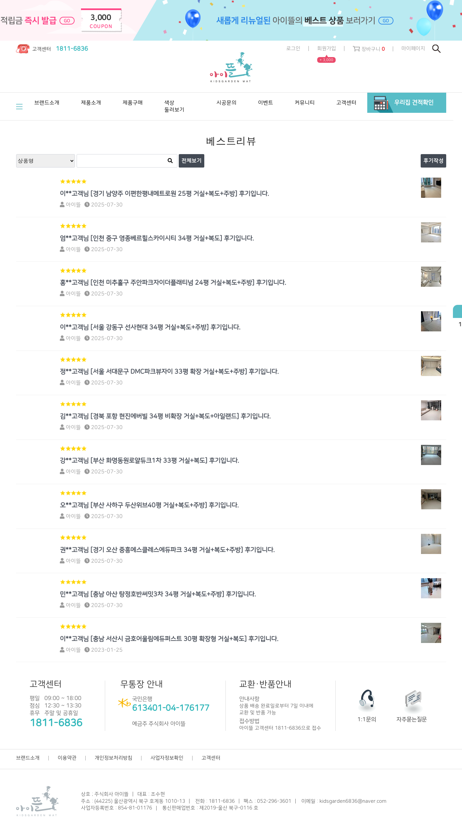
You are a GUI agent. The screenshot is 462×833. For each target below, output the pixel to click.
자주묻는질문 (411, 719)
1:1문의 (367, 719)
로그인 (293, 48)
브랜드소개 (28, 758)
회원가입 (326, 49)
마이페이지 (413, 48)
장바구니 (369, 49)
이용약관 (67, 758)
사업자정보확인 (167, 758)
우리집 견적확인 (413, 102)
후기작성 (433, 161)
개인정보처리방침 (113, 758)
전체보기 (191, 161)
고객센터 (211, 758)
